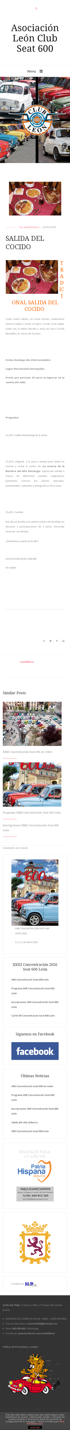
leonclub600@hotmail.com (42, 1323)
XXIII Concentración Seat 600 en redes (27, 751)
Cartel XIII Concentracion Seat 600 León (33, 1015)
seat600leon (31, 227)
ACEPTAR (35, 1427)
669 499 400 (19, 1328)
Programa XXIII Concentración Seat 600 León (32, 812)
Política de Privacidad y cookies (20, 1346)
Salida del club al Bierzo (24, 1122)
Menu (31, 71)
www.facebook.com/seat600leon (36, 1333)
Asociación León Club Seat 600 (35, 38)
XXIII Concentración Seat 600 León (30, 979)
